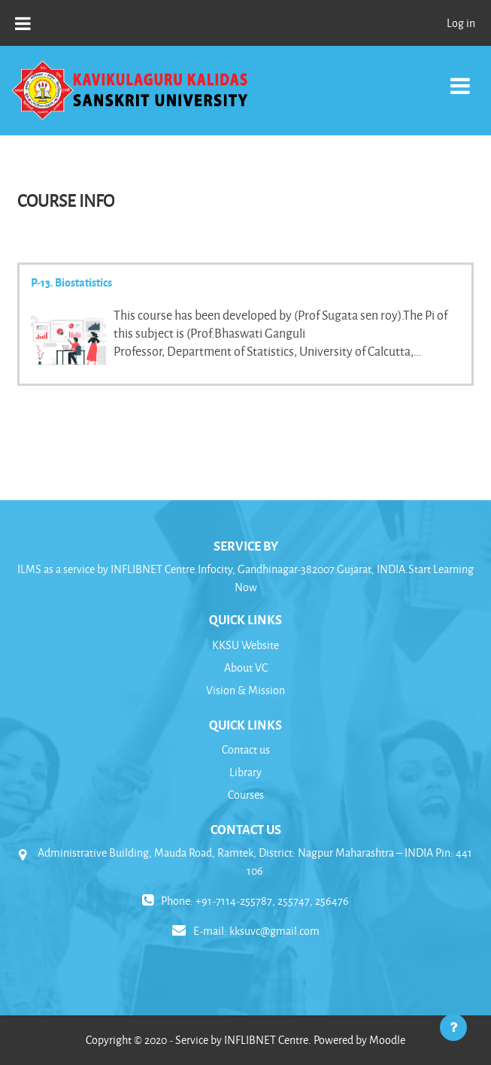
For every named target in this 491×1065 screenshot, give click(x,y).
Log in (461, 23)
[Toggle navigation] (460, 78)
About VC (246, 667)
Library (245, 772)
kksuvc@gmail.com (274, 931)
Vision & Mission (245, 690)
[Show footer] (453, 1027)
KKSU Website (245, 645)
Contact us (246, 749)
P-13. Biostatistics (71, 282)
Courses (246, 795)
